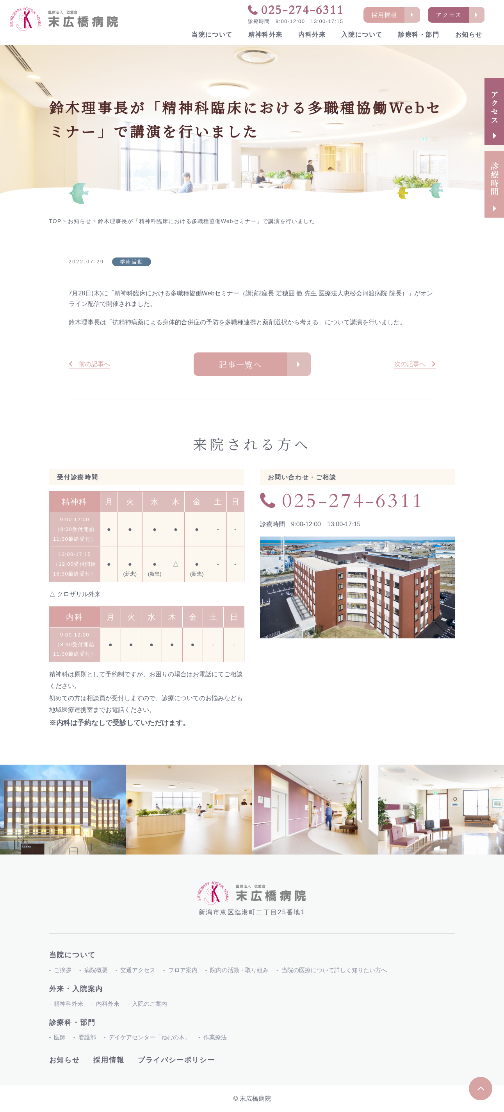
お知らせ (469, 34)
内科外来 (312, 34)
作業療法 (215, 1037)
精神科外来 (265, 34)
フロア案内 (183, 970)
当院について (212, 34)
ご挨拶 (62, 970)
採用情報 (108, 1060)
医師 (60, 1037)
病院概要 (96, 970)
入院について (362, 34)
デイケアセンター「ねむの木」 (150, 1037)
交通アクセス (137, 970)
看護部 (87, 1037)
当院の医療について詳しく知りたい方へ (334, 970)
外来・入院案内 (76, 989)
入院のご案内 (149, 1003)
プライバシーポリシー (176, 1060)
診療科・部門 (419, 34)
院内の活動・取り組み (239, 970)
